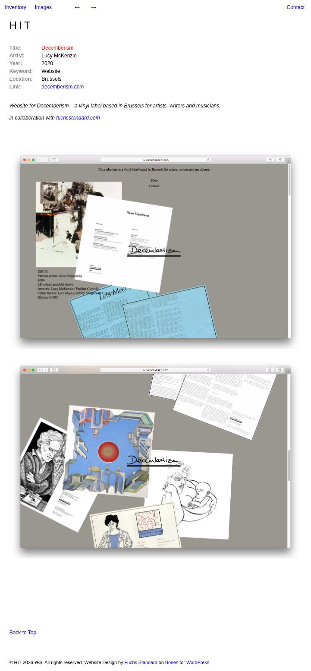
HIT (21, 25)
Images (43, 7)
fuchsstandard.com (78, 118)
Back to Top (22, 633)
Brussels (51, 79)
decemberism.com (62, 87)
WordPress (197, 662)
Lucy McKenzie (58, 56)
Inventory (15, 7)
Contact (296, 7)
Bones (172, 662)
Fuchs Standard (140, 662)
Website (50, 71)
